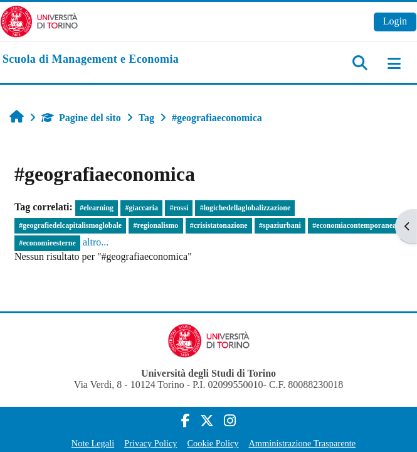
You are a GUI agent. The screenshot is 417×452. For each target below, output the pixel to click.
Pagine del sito (81, 117)
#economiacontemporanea (354, 225)
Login (395, 21)
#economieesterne (47, 243)
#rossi (178, 207)
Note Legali (92, 443)
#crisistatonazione (219, 225)
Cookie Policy (213, 443)
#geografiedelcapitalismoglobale (70, 225)
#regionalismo (156, 225)
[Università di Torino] (39, 20)
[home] (91, 60)
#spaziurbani (280, 225)
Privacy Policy (150, 443)
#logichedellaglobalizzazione (245, 207)
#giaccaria (141, 207)
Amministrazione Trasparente (302, 443)
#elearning (96, 207)
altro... (95, 242)
